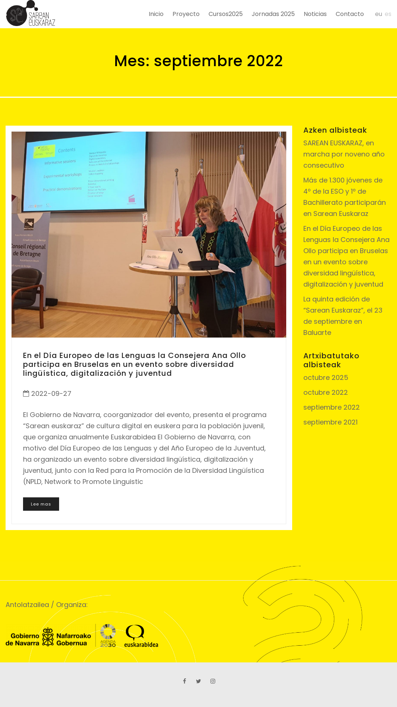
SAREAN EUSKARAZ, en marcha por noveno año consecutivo (344, 154)
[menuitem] (376, 14)
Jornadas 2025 (273, 14)
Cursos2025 (226, 14)
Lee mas (41, 504)
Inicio (156, 14)
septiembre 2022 (331, 407)
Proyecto (186, 14)
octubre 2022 (325, 392)
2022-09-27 (51, 393)
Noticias (315, 14)
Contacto (350, 14)
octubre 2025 (325, 377)
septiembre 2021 (330, 422)
